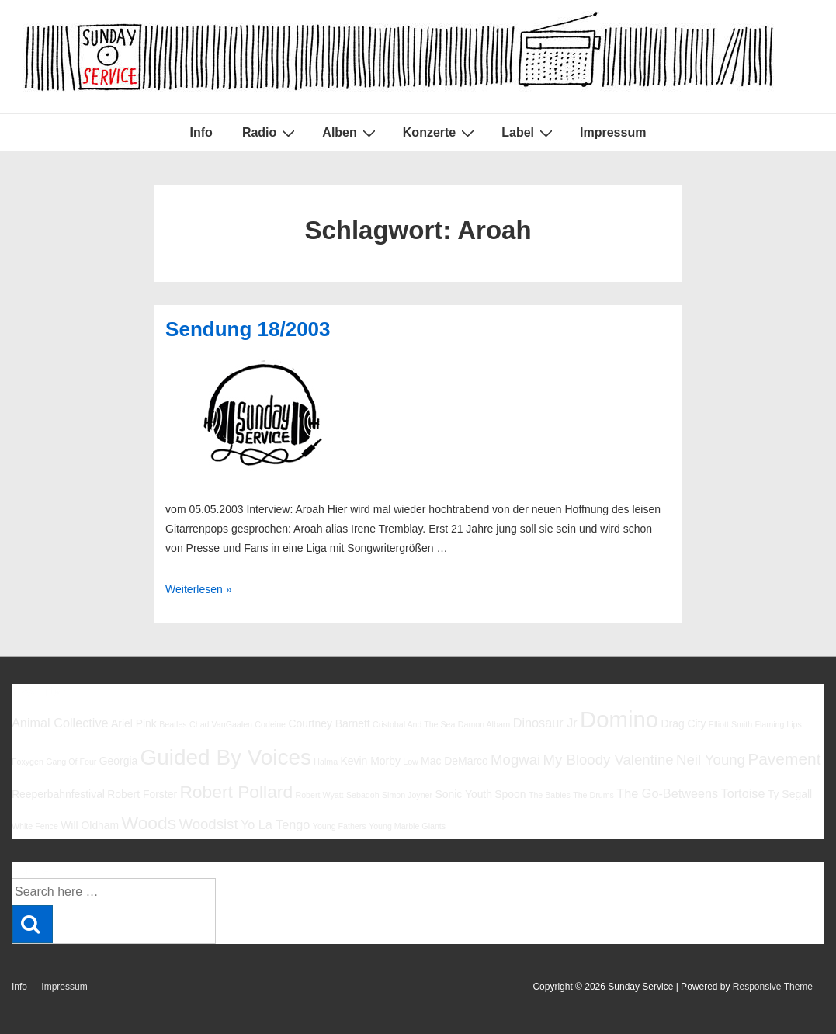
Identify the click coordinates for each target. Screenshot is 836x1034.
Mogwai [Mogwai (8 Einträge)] (515, 759)
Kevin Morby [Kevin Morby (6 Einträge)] (370, 761)
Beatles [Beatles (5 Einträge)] (173, 724)
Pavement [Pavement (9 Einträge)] (784, 759)
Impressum (613, 132)
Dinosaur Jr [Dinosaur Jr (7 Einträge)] (545, 723)
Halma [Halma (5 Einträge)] (326, 761)
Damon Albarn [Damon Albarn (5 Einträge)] (484, 724)
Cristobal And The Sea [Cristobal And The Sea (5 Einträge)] (414, 724)
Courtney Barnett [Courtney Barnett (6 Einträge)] (328, 723)
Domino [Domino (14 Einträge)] (619, 719)
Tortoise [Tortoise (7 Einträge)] (743, 793)
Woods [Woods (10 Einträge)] (149, 823)
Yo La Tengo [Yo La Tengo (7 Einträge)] (275, 824)
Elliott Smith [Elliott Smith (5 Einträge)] (730, 724)
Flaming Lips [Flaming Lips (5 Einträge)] (777, 724)
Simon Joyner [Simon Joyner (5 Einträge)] (407, 795)
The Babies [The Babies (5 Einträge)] (550, 795)
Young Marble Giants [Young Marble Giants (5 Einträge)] (407, 826)
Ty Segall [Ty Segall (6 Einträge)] (790, 794)
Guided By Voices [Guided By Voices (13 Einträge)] (225, 757)
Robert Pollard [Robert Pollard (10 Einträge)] (236, 792)
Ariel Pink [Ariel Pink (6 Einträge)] (134, 723)
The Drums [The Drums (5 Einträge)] (593, 795)
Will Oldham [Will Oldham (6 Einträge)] (90, 825)
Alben (350, 133)
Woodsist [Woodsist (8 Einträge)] (208, 824)
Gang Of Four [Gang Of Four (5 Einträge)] (71, 761)
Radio (270, 133)
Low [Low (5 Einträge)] (410, 761)
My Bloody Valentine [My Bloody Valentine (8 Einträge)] (608, 759)
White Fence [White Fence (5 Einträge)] (35, 826)
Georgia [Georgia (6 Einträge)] (118, 761)
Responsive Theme (773, 986)
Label (529, 133)
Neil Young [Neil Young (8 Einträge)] (710, 759)
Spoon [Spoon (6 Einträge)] (510, 794)
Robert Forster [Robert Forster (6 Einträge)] (142, 794)
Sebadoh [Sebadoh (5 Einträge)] (363, 795)
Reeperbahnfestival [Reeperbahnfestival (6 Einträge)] (58, 794)
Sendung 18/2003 (247, 329)
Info (201, 132)
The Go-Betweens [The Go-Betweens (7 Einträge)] (667, 793)
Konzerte (440, 133)
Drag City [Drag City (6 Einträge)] (683, 723)
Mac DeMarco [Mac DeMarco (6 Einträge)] (454, 761)
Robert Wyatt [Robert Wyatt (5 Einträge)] (319, 795)
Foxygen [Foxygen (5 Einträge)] (27, 761)
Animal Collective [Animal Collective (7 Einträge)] (60, 723)
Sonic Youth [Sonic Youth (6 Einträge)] (463, 794)
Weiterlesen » (198, 589)
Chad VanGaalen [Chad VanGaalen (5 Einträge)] (220, 724)
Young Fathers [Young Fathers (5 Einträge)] (339, 826)
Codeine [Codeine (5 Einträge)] (270, 724)
